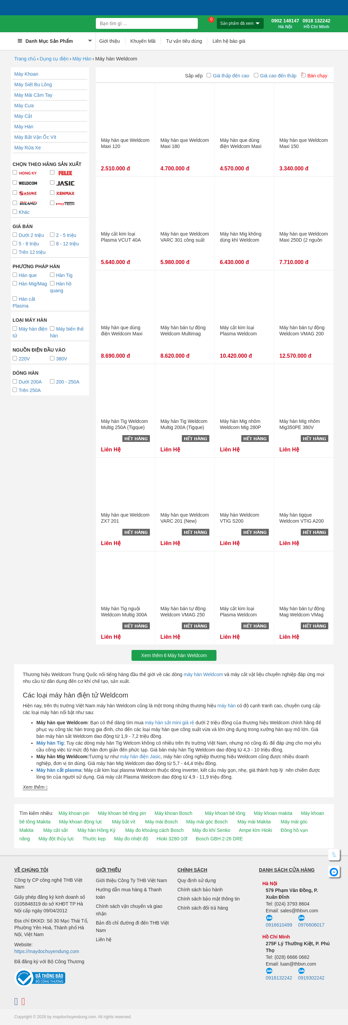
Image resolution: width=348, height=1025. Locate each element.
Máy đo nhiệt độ (131, 838)
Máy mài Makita (254, 821)
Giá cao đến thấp (275, 75)
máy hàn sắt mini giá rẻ (169, 722)
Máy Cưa (24, 105)
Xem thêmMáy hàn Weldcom (174, 655)
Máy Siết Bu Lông (33, 84)
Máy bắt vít (123, 821)
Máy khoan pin (73, 813)
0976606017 (311, 921)
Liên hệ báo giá (228, 41)
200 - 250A (65, 382)
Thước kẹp (94, 838)
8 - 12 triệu (64, 243)
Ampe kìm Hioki (255, 830)
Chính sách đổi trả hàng (202, 908)
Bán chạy (314, 75)
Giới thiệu (109, 41)
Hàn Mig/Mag (30, 283)
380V (58, 358)
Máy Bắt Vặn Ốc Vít (35, 137)
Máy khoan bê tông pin (122, 813)
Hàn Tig (61, 275)
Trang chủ (25, 58)
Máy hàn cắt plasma (59, 770)
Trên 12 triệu (29, 252)
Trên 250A (27, 390)
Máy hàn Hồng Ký (96, 830)
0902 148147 (285, 24)
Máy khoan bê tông (225, 813)
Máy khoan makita (273, 813)
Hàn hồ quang (60, 287)
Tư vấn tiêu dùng (184, 41)
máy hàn (227, 705)
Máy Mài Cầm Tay (33, 95)
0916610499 (279, 921)
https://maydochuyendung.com (46, 951)
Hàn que (25, 275)
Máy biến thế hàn (67, 332)
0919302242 (311, 974)
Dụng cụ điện (54, 58)
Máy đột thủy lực (56, 838)
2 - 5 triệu (63, 235)
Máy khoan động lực (80, 821)
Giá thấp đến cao (228, 75)
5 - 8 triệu (26, 243)
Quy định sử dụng (196, 880)
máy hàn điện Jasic (140, 756)
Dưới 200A (27, 382)
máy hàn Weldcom (203, 674)
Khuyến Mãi (143, 41)
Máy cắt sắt (55, 830)
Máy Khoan (26, 74)
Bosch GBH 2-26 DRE (219, 838)
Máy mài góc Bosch (207, 821)
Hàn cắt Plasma (24, 302)
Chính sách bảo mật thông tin (208, 898)
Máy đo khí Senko (211, 830)
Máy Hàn (81, 58)
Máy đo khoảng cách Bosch (154, 830)
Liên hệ (103, 939)
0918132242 (279, 974)
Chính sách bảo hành (200, 889)
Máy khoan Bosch (173, 813)
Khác (21, 212)
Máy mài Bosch (161, 821)
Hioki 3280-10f (172, 838)
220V (21, 358)
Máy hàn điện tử (30, 332)
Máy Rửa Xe (27, 147)
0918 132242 (316, 24)
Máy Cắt (23, 116)
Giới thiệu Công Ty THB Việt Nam (131, 880)
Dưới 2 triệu (28, 235)
